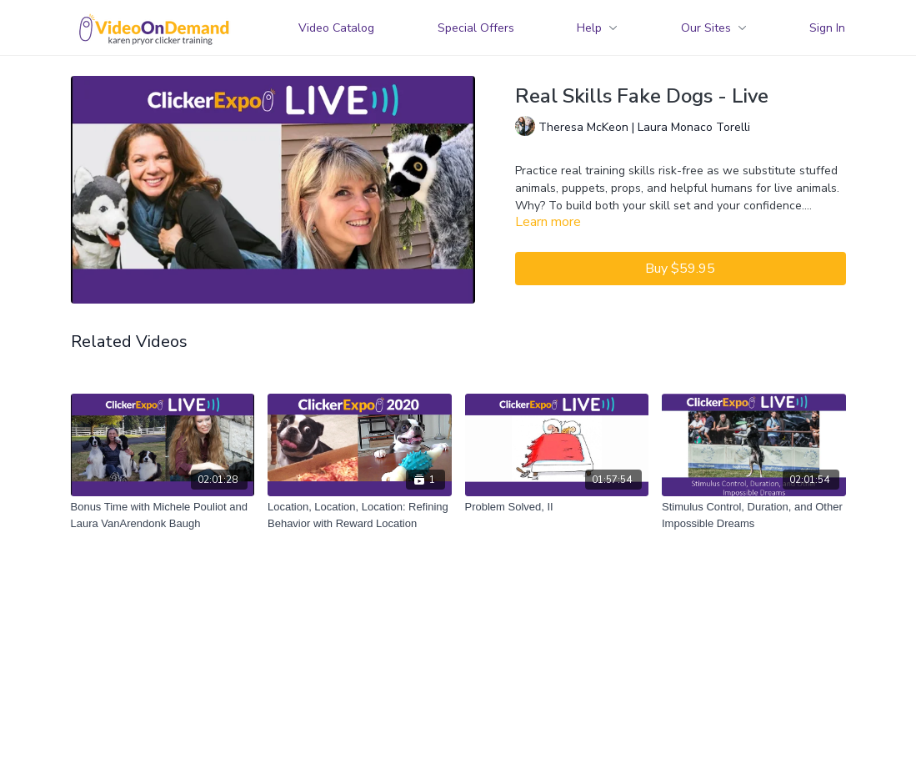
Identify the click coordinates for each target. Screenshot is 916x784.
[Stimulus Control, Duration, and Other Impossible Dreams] (754, 515)
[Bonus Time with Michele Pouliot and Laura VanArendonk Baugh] (163, 515)
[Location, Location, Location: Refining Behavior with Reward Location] (360, 515)
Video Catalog (336, 28)
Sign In (827, 28)
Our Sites (714, 28)
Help (597, 28)
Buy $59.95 (680, 268)
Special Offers (476, 28)
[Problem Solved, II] (557, 507)
